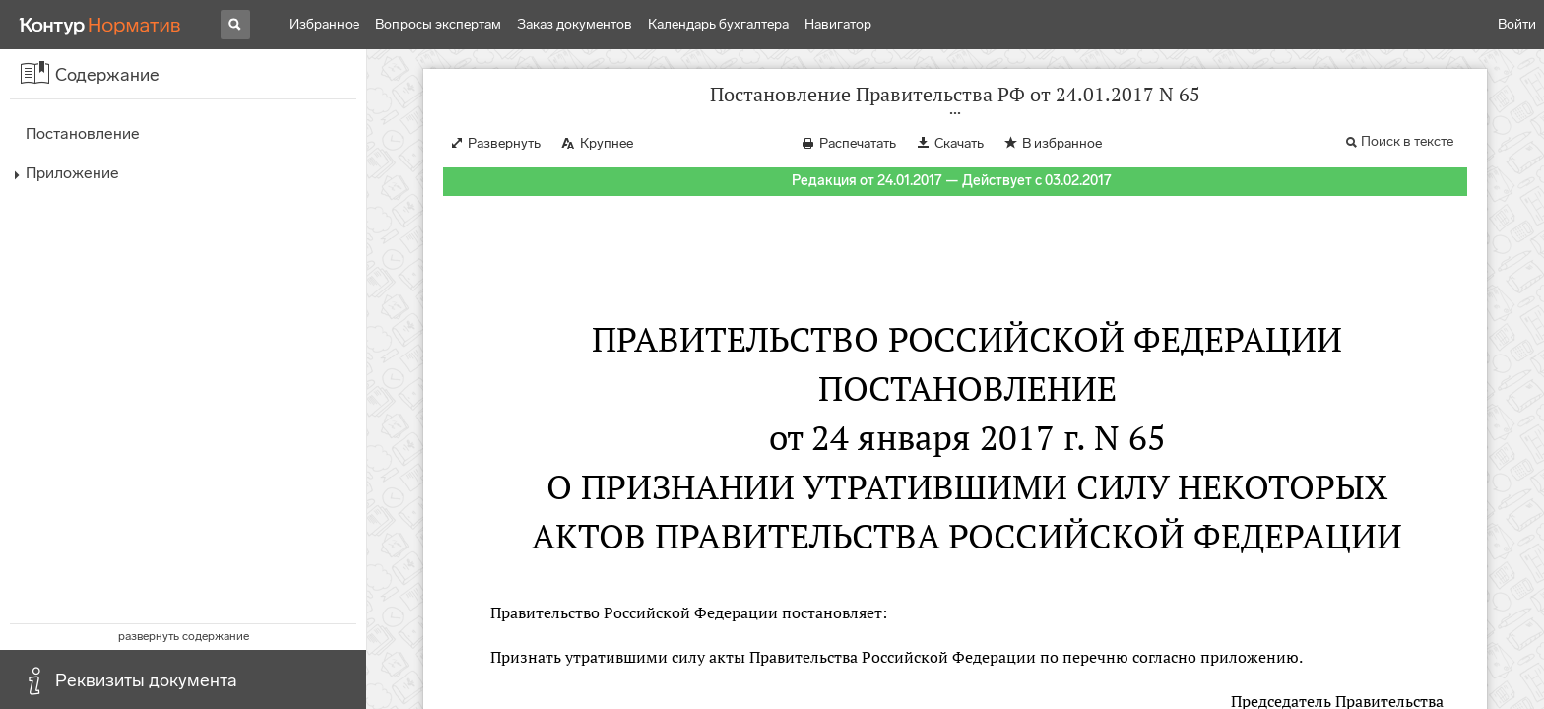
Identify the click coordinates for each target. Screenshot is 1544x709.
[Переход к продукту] (100, 24)
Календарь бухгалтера (718, 24)
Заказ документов (574, 24)
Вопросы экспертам (438, 24)
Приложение (72, 172)
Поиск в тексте (1407, 141)
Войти (1517, 24)
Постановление (83, 133)
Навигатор (837, 24)
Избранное (324, 24)
